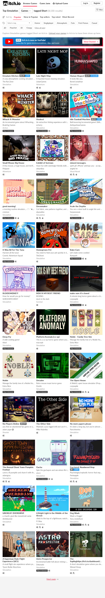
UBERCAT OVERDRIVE (13, 513)
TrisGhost (40, 255)
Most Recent (68, 17)
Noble (5, 380)
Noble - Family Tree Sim (81, 337)
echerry (39, 125)
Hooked (40, 119)
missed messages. (78, 163)
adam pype (7, 429)
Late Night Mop (43, 76)
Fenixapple (74, 475)
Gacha (39, 467)
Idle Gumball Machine (80, 119)
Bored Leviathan (76, 82)
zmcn (38, 473)
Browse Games (30, 3)
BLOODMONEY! (10, 293)
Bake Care (75, 250)
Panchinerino (75, 429)
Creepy (29, 28)
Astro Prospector (44, 559)
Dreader (40, 380)
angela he (74, 168)
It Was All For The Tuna (13, 250)
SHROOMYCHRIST (10, 299)
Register (97, 3)
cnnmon (6, 212)
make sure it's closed (79, 293)
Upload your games (57, 33)
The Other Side (43, 423)
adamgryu (6, 475)
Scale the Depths (78, 206)
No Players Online (11, 423)
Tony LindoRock (76, 519)
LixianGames (41, 82)
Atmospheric (62, 23)
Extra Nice (74, 342)
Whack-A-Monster (11, 119)
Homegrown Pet (43, 250)
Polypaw (6, 168)
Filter (99, 10)
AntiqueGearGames (78, 125)
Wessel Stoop (75, 567)
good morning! (9, 206)
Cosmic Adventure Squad (13, 255)
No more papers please (80, 423)
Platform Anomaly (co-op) (48, 337)
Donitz (39, 386)
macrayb (39, 342)
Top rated (56, 17)
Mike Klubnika (42, 429)
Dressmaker (41, 206)
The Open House (78, 380)
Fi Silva (39, 521)
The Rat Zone (8, 82)
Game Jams (45, 3)
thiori (5, 342)
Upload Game (60, 3)
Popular (17, 17)
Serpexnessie (75, 212)
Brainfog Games (9, 125)
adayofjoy (40, 168)
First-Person (83, 23)
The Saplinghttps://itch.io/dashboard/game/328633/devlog (86, 561)
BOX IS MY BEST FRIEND (48, 293)
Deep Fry (7, 337)
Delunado (40, 564)
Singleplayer (48, 23)
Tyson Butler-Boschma (12, 567)
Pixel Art (13, 28)
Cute (73, 23)
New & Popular (31, 17)
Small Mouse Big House (13, 163)
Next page (51, 579)
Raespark (73, 255)
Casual (94, 23)
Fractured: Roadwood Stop (82, 467)
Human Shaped (77, 76)
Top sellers (45, 17)
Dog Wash (74, 513)
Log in (85, 3)
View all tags (40, 28)
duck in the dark (42, 299)
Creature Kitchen (11, 76)
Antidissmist (7, 519)
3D (21, 28)
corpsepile (74, 299)
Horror (37, 23)
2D (5, 28)
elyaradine (40, 212)
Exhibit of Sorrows (44, 163)
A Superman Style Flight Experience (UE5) (14, 560)
